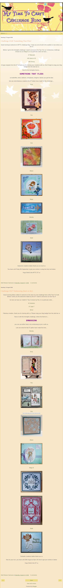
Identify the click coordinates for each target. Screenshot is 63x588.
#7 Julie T (31, 306)
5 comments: (33, 575)
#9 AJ (31, 310)
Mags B (26, 51)
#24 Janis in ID (31, 58)
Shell (31, 238)
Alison (31, 171)
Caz (31, 143)
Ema (31, 84)
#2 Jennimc (31, 303)
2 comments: (33, 283)
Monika (31, 217)
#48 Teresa (31, 61)
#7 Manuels (31, 55)
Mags (31, 199)
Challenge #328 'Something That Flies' (16, 41)
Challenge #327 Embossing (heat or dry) (17, 291)
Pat (31, 115)
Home (31, 580)
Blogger (35, 586)
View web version (31, 583)
